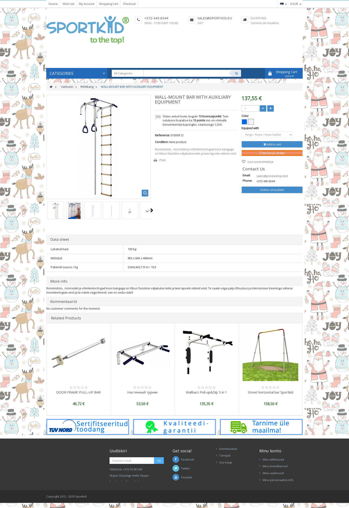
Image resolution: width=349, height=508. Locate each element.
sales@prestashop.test (272, 176)
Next (151, 210)
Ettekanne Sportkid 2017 (235, 476)
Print (162, 160)
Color (245, 116)
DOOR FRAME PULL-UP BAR (78, 392)
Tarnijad (224, 455)
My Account (86, 4)
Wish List (68, 4)
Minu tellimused (273, 459)
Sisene (53, 4)
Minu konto (270, 450)
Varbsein (67, 87)
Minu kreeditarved (275, 466)
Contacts (225, 469)
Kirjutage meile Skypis (134, 475)
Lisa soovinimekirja (260, 162)
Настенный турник (142, 392)
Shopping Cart (108, 4)
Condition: (161, 142)
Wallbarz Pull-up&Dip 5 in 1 (206, 392)
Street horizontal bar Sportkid (270, 392)
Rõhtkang (87, 87)
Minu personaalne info (278, 480)
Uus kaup (225, 462)
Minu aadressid (273, 473)
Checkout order (272, 153)
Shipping (258, 18)
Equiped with (250, 128)
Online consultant (272, 190)
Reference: (162, 135)
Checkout (129, 4)
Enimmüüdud (228, 449)
